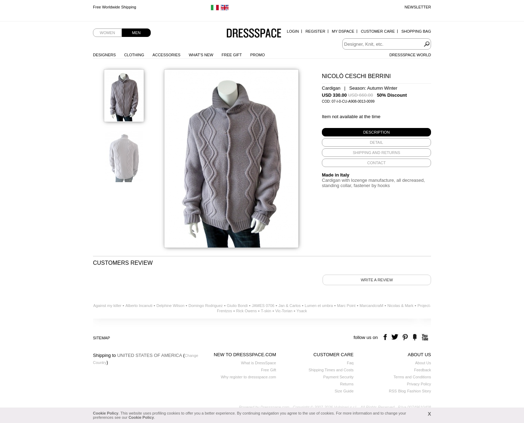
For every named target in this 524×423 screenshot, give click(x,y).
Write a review (377, 280)
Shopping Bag (416, 31)
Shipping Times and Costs (331, 370)
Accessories (166, 55)
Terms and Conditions (412, 377)
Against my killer (107, 305)
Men (136, 33)
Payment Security (338, 377)
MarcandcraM (371, 305)
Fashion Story (419, 391)
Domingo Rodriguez (205, 305)
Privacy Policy (419, 384)
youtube (424, 337)
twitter (395, 337)
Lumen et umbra (319, 305)
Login (293, 31)
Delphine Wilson (170, 305)
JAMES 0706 (263, 305)
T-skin (266, 311)
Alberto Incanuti (138, 305)
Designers (104, 55)
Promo (257, 55)
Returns (347, 384)
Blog (402, 391)
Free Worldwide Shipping (114, 7)
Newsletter (418, 7)
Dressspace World (410, 55)
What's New (201, 55)
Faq (350, 363)
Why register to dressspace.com (248, 377)
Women (107, 33)
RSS (393, 391)
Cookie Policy (105, 413)
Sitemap (101, 338)
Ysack (302, 311)
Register (315, 31)
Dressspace (254, 33)
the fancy (414, 337)
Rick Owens (246, 311)
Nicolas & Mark (400, 305)
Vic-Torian (284, 311)
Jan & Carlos (290, 305)
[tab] (376, 132)
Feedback (422, 370)
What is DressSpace (258, 363)
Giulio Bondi (237, 305)
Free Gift (232, 55)
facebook (386, 337)
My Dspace (343, 31)
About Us (423, 363)
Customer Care (378, 31)
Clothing (134, 55)
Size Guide (344, 391)
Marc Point (346, 305)
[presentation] (376, 132)
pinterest (405, 337)
